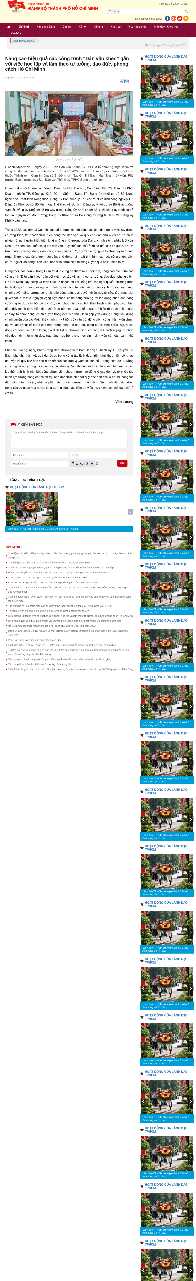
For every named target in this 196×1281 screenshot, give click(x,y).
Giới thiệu (164, 3)
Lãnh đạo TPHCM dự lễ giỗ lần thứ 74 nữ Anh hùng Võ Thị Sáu (42, 528)
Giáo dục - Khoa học (166, 26)
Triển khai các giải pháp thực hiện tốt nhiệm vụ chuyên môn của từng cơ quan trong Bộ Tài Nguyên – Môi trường (70, 669)
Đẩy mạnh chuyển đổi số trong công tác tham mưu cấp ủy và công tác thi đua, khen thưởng (58, 572)
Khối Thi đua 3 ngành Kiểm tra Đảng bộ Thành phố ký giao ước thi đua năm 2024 (53, 582)
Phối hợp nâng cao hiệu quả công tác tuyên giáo (34, 640)
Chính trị (24, 26)
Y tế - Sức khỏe (137, 26)
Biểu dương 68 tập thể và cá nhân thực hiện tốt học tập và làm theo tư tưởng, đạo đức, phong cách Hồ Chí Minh (70, 615)
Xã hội (83, 26)
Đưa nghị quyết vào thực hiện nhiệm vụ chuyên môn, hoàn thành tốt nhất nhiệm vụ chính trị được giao (64, 620)
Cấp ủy (67, 26)
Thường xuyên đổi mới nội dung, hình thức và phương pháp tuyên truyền (48, 610)
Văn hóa (16, 33)
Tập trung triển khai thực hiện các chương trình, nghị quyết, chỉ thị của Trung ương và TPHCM (60, 605)
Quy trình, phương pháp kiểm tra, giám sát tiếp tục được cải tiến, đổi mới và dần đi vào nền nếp (61, 567)
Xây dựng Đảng (46, 26)
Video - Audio (180, 3)
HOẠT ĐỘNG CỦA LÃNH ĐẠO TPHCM (37, 487)
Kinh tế (98, 26)
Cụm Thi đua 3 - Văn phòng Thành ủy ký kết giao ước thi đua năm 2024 (47, 577)
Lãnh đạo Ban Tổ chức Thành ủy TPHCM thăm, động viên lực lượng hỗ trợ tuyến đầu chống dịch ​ (62, 645)
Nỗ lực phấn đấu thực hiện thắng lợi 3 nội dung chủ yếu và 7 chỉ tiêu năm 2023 (52, 625)
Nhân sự (116, 26)
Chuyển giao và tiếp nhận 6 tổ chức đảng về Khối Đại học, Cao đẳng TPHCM (51, 562)
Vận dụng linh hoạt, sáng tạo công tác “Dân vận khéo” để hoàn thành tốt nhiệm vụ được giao (59, 659)
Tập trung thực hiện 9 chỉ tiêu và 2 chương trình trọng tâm (40, 664)
